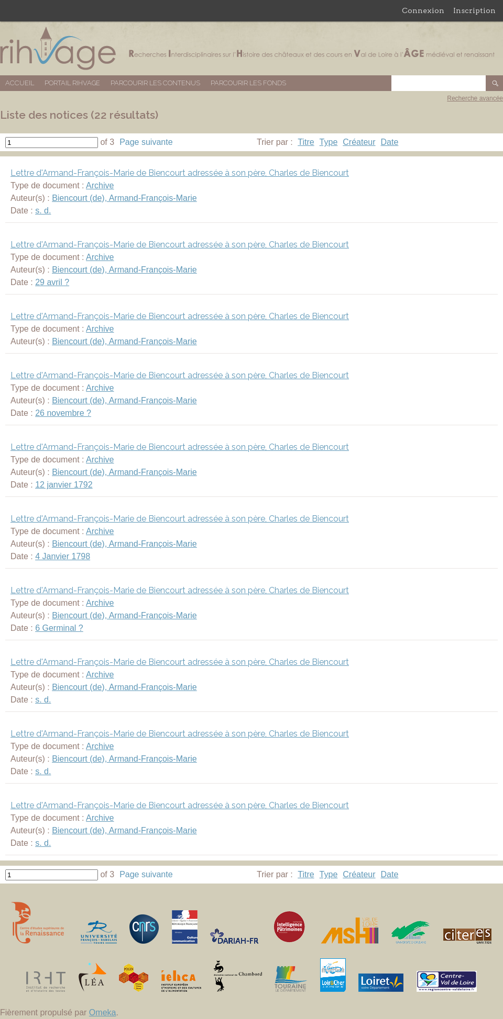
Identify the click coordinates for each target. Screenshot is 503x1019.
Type (329, 142)
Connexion (423, 10)
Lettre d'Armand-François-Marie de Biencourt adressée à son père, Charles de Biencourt (179, 173)
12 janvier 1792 (63, 484)
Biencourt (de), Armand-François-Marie (124, 198)
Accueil (19, 83)
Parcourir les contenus (155, 83)
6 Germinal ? (59, 628)
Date (390, 142)
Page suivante (145, 142)
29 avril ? (52, 282)
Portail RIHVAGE (72, 83)
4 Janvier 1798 (62, 556)
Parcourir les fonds (248, 83)
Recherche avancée (475, 98)
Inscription (474, 10)
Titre (306, 142)
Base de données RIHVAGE (251, 48)
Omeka (102, 1012)
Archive (100, 185)
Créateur (359, 142)
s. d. (43, 210)
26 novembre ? (63, 413)
